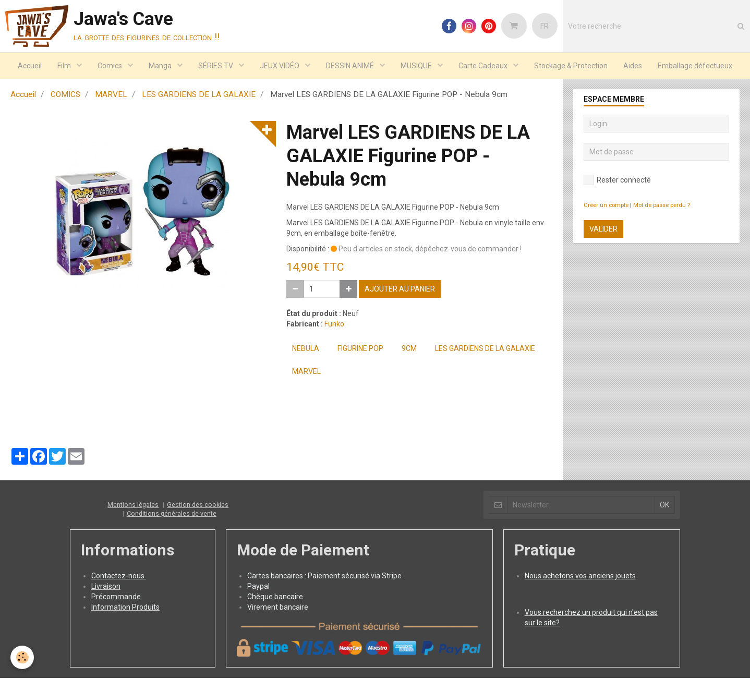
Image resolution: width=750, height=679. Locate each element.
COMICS (65, 95)
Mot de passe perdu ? (661, 206)
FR (544, 26)
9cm (409, 349)
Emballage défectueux (695, 66)
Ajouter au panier (400, 290)
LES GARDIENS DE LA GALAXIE (199, 95)
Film (64, 66)
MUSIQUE (417, 66)
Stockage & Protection (571, 66)
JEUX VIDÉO (280, 66)
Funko (334, 325)
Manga (161, 66)
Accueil (30, 66)
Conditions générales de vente (171, 514)
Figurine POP (360, 349)
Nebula (305, 349)
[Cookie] (22, 657)
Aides (632, 66)
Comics (111, 66)
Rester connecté (617, 181)
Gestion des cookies (197, 506)
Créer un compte (606, 206)
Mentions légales (133, 506)
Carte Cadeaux (483, 66)
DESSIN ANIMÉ (351, 66)
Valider (603, 230)
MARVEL (111, 95)
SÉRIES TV (216, 66)
